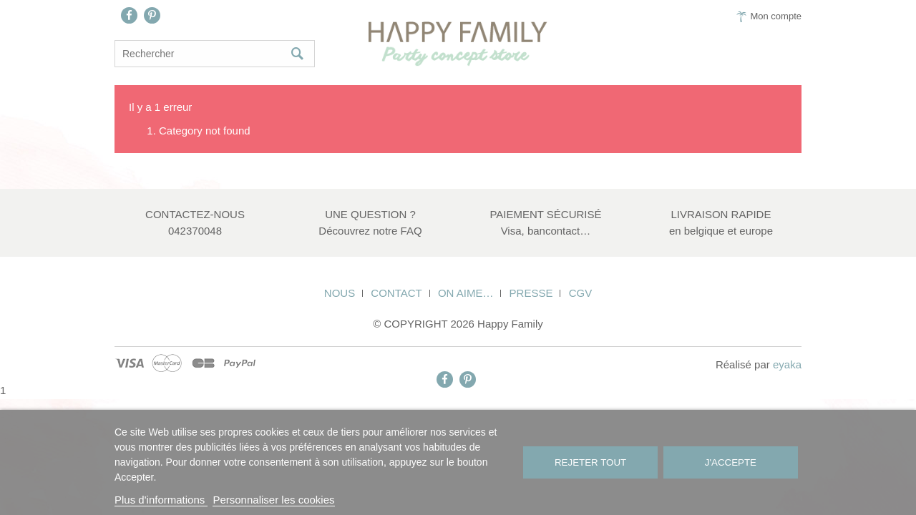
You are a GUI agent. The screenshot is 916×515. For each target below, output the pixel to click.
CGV (581, 293)
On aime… (466, 293)
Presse (531, 293)
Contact (396, 293)
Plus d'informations (161, 500)
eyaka (787, 364)
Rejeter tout (590, 462)
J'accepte (730, 462)
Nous (339, 293)
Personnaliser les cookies (273, 500)
